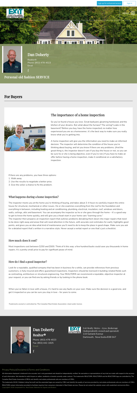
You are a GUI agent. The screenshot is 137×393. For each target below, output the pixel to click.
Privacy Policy (9, 369)
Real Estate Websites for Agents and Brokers (41, 387)
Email (30, 65)
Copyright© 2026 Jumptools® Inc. (13, 387)
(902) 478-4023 (43, 62)
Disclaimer (22, 369)
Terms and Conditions (39, 369)
